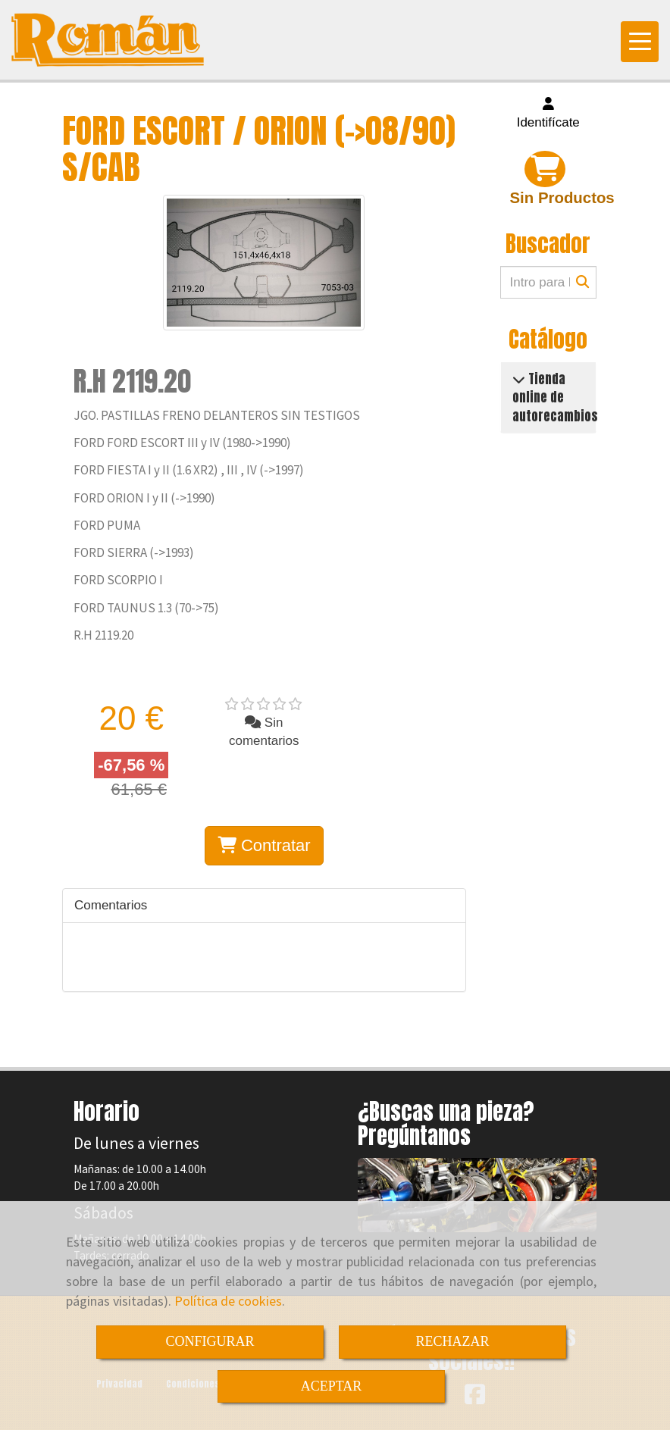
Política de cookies (228, 1301)
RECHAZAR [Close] (452, 1341)
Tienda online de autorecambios (555, 397)
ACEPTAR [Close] (331, 1386)
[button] (548, 114)
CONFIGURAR (209, 1341)
